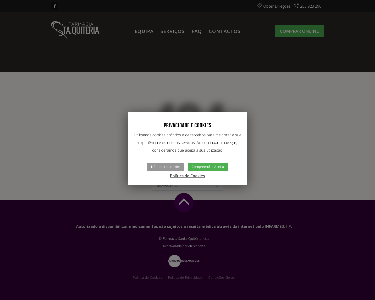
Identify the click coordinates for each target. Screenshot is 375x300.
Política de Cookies (187, 175)
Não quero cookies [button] (166, 166)
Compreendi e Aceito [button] (208, 166)
